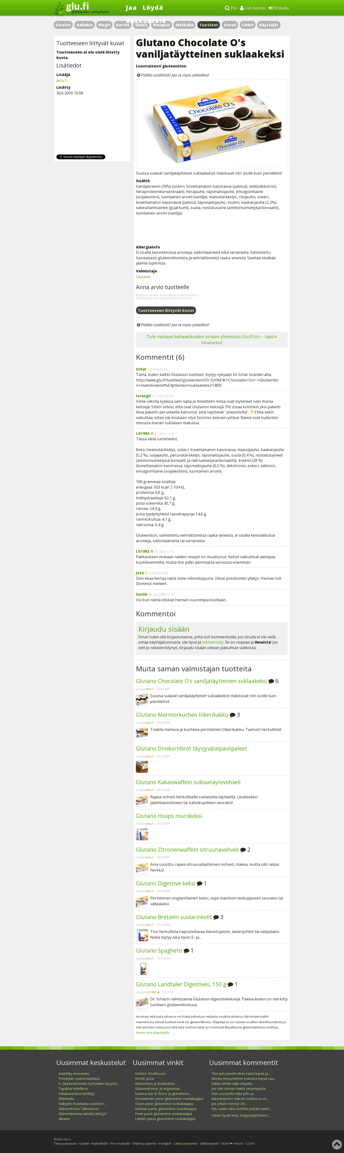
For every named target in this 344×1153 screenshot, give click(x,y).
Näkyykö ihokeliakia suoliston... (82, 1103)
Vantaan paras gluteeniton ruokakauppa (166, 1108)
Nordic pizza (144, 1078)
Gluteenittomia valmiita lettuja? (83, 1113)
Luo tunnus (253, 8)
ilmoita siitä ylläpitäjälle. (153, 1032)
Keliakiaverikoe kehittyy (76, 1093)
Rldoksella (66, 1098)
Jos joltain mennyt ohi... (229, 1103)
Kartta (122, 25)
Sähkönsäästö (209, 1144)
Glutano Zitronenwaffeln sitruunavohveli (187, 849)
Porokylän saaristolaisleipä (79, 1078)
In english (165, 1144)
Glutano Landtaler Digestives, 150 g (181, 984)
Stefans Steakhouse (150, 1073)
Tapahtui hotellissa (73, 1088)
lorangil (143, 395)
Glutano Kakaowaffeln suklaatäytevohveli (188, 782)
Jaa (131, 7)
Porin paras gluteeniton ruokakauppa (163, 1113)
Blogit (104, 25)
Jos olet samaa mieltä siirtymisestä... (239, 1088)
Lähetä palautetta (185, 1144)
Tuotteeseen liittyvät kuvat (166, 310)
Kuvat (230, 25)
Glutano (143, 276)
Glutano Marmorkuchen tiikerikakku (182, 714)
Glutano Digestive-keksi (165, 883)
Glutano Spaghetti (159, 950)
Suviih (141, 594)
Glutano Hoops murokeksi (169, 816)
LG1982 (142, 433)
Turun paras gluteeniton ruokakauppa (164, 1103)
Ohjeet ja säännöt (144, 1144)
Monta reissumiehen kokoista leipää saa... (243, 1078)
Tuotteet (208, 25)
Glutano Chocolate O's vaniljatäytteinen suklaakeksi (201, 681)
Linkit (247, 25)
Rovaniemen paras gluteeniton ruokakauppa (169, 1098)
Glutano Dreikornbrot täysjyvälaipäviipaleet (191, 748)
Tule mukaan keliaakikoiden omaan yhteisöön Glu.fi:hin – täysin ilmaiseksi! (212, 339)
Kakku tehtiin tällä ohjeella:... (233, 1083)
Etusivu (63, 25)
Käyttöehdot (99, 1144)
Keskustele (146, 21)
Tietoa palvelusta (65, 1144)
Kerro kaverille (120, 1144)
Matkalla (184, 25)
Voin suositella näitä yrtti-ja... (233, 1093)
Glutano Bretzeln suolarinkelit (174, 917)
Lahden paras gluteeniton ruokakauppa (165, 1118)
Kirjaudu (279, 8)
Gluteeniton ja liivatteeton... (156, 1083)
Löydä (153, 7)
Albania (64, 1118)
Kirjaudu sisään (163, 629)
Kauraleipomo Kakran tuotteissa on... (240, 1098)
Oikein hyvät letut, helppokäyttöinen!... (240, 1115)
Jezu (140, 572)
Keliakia (85, 25)
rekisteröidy (212, 642)
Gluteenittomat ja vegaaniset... (158, 1088)
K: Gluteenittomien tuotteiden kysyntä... (89, 1083)
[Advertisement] (212, 230)
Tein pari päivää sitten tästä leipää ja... (240, 1073)
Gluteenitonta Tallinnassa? (79, 1108)
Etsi (231, 8)
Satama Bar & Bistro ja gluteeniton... (163, 1093)
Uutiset (84, 1144)
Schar (141, 369)
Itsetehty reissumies (74, 1073)
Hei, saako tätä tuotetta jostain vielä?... (241, 1108)
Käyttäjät (268, 25)
